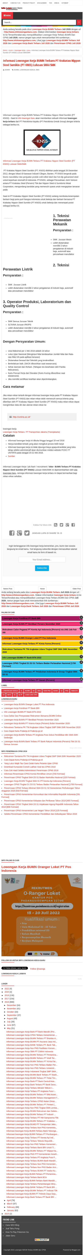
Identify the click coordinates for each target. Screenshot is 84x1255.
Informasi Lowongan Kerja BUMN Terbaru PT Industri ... (31, 1114)
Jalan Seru (10, 1236)
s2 (61, 691)
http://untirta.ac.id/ (21, 417)
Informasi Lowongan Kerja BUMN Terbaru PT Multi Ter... (31, 1058)
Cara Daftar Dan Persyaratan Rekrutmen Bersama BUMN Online (32, 716)
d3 (34, 691)
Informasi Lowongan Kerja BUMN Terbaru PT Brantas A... (31, 1038)
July (8, 1022)
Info (9, 695)
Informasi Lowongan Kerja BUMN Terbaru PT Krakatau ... (31, 1121)
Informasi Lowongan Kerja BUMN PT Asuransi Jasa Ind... (31, 1042)
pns (66, 691)
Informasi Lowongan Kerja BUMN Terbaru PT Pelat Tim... (31, 1078)
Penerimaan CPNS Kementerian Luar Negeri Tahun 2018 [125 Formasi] (36, 810)
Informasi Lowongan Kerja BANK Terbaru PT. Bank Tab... (31, 1045)
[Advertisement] (27, 93)
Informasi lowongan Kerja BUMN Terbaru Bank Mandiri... (31, 1180)
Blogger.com (76, 1250)
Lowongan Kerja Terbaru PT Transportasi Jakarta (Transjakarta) (31, 432)
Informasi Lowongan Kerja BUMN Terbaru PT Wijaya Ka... (32, 1151)
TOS (50, 3)
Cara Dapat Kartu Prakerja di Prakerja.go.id (23, 731)
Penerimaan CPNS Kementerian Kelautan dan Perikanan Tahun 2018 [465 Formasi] (41, 801)
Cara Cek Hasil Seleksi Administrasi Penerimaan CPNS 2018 (31, 770)
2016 (7, 1002)
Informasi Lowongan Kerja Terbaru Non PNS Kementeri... (31, 1164)
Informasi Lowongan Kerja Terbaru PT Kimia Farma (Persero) (31, 643)
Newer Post (7, 589)
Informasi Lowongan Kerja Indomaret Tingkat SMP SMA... (31, 1071)
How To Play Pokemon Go (17, 1232)
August (10, 1018)
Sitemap (64, 3)
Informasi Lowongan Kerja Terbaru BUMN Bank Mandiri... (31, 1161)
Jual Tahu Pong (12, 1228)
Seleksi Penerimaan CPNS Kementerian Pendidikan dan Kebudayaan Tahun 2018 (40, 814)
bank (55, 691)
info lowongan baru (26, 118)
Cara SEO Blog (12, 1225)
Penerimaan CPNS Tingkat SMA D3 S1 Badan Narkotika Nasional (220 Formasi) (39, 777)
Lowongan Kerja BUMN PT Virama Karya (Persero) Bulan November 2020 (37, 723)
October (10, 1012)
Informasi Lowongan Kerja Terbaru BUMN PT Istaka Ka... (31, 1171)
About (5, 3)
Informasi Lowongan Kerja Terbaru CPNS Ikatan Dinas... (31, 1101)
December (11, 1005)
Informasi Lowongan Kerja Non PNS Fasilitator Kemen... (31, 1048)
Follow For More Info (42, 525)
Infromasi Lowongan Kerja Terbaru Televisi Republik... (30, 1141)
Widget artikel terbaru (76, 748)
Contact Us (15, 3)
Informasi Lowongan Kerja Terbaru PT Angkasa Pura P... (31, 1157)
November (11, 1008)
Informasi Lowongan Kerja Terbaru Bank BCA (26, 1177)
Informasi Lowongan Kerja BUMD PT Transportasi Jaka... (31, 1124)
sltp (20, 695)
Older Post (77, 589)
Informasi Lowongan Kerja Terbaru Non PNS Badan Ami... (32, 1167)
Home (42, 589)
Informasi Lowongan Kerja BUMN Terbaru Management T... (32, 1098)
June (9, 1025)
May (9, 1028)
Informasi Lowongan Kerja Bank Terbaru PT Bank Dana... (31, 1084)
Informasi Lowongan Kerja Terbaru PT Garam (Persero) (28, 680)
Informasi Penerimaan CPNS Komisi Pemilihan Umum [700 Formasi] (34, 774)
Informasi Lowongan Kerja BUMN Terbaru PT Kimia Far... (31, 1061)
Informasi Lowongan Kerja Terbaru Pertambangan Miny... (31, 1184)
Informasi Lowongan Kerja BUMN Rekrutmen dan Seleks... (32, 1111)
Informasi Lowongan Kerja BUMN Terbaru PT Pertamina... (32, 1055)
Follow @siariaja (37, 969)
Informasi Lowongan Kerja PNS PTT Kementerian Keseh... (32, 1154)
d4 (4, 695)
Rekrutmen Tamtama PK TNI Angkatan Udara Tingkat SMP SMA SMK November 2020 (42, 727)
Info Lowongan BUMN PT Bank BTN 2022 (21, 658)
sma (37, 70)
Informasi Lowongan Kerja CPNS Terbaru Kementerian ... (31, 1035)
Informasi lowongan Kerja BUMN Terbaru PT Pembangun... (32, 1134)
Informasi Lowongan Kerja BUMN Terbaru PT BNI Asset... (31, 1094)
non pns (47, 691)
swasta (74, 691)
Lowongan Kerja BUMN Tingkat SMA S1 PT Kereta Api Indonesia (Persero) (37, 781)
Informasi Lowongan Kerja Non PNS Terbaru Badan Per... (31, 1065)
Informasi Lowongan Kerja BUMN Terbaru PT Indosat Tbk (31, 1190)
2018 (7, 995)
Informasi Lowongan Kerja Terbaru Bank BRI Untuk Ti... (30, 1147)
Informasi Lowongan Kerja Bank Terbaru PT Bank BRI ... (31, 1197)
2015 (7, 1214)
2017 (7, 999)
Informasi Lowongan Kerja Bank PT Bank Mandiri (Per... (31, 1032)
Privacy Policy (29, 3)
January (10, 1210)
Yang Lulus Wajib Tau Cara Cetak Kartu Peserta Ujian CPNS (31, 763)
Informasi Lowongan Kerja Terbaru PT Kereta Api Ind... (30, 1138)
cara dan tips (31, 695)
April (9, 1200)
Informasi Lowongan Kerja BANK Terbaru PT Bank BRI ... (31, 1187)
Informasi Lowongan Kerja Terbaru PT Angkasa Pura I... (31, 1091)
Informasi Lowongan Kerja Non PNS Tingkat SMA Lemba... (32, 1108)
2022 (7, 988)
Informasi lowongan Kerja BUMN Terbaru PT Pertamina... (31, 1174)
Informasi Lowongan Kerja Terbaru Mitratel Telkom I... (30, 1088)
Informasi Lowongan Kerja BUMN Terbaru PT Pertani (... (31, 1104)
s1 (21, 691)
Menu (7, 15)
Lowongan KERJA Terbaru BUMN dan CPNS (30, 1250)
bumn (16, 70)
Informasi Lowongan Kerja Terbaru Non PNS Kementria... (31, 1127)
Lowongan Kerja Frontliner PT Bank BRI (21, 618)
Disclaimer (41, 3)
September (12, 1015)
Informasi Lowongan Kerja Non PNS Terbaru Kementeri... (31, 1144)
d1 (15, 695)
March (9, 1204)
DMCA (56, 3)
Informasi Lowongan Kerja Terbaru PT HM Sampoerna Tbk (32, 1118)
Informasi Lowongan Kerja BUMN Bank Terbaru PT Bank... (32, 1075)
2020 (7, 992)
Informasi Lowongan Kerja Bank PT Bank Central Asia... (31, 1081)
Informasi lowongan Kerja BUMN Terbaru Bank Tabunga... (32, 1131)
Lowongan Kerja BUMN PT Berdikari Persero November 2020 (31, 624)
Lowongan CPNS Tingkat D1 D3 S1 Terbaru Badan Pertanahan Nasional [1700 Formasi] (43, 784)
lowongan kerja (27, 70)
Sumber (11, 456)
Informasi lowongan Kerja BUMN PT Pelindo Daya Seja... (31, 1194)
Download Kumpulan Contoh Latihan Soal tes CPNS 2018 (29, 767)
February (11, 1207)
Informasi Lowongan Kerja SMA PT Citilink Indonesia (29, 1051)
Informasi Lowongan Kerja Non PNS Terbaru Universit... (31, 1068)
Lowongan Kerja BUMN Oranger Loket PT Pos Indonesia (29, 638)
